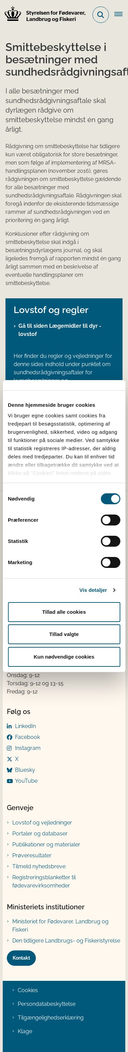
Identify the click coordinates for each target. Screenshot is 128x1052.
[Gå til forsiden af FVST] (43, 14)
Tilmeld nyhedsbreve (39, 866)
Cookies (28, 990)
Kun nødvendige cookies (64, 657)
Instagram (28, 748)
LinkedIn (25, 726)
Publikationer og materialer (46, 844)
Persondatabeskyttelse (46, 1004)
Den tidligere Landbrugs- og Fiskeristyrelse (66, 940)
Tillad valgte (64, 634)
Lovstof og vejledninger (42, 822)
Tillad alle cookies (64, 612)
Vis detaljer (93, 590)
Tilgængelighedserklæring (51, 1017)
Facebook (27, 737)
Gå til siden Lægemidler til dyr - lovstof (59, 330)
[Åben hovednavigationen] (121, 15)
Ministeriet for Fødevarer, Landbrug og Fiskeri (60, 925)
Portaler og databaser (40, 833)
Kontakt (21, 958)
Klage (25, 1031)
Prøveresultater (32, 855)
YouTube (26, 781)
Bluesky (25, 770)
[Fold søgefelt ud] (101, 15)
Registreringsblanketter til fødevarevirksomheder (44, 881)
